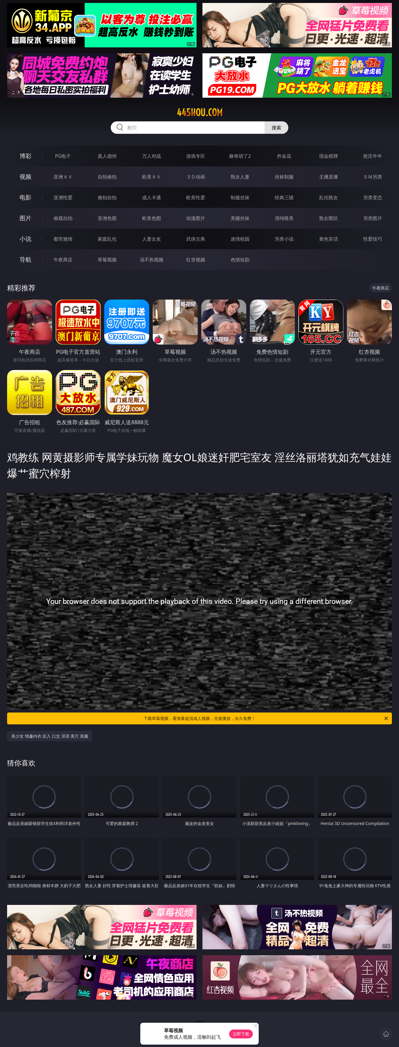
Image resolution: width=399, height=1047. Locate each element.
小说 (25, 239)
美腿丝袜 (240, 218)
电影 (25, 197)
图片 (25, 218)
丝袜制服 (284, 176)
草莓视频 (107, 259)
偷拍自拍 (107, 197)
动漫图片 (195, 218)
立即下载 (241, 1034)
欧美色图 (151, 218)
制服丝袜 (240, 197)
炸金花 (284, 156)
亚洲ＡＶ (63, 176)
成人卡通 (151, 197)
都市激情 (63, 239)
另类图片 (372, 218)
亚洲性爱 (63, 197)
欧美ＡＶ (151, 176)
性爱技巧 (372, 239)
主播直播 (328, 176)
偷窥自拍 (63, 218)
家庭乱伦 (107, 239)
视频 (25, 177)
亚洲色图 (107, 218)
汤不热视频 (151, 259)
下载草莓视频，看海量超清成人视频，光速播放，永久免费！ (266, 718)
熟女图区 (328, 218)
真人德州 (107, 156)
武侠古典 (195, 239)
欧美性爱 (195, 197)
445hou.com (200, 112)
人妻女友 (151, 239)
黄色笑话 (328, 239)
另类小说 (284, 239)
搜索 (276, 127)
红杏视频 (195, 259)
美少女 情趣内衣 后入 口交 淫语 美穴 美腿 (49, 736)
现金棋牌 (328, 156)
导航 (25, 259)
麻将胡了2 (240, 156)
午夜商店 (63, 259)
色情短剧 (240, 259)
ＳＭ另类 (372, 176)
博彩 (25, 156)
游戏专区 (195, 156)
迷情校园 (240, 239)
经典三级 (284, 197)
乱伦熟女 (328, 197)
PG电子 (63, 156)
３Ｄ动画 (195, 176)
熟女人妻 (240, 176)
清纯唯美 (284, 218)
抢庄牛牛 (372, 156)
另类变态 (372, 197)
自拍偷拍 (107, 176)
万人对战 (151, 156)
